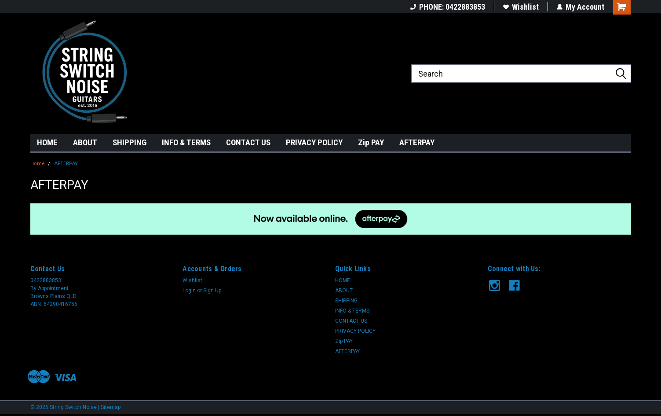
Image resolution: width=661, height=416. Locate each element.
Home (37, 163)
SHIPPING (129, 142)
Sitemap (111, 407)
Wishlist (521, 6)
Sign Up (212, 290)
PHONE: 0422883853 (447, 6)
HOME (47, 142)
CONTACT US (248, 142)
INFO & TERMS (186, 142)
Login (189, 290)
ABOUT (85, 142)
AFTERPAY (417, 142)
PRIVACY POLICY (314, 142)
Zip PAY (371, 142)
